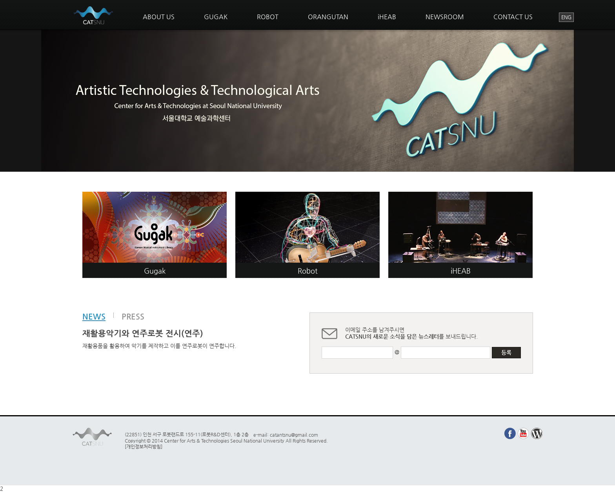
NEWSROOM (445, 16)
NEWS (94, 316)
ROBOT (267, 16)
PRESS (133, 316)
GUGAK (215, 16)
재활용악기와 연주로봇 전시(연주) (142, 333)
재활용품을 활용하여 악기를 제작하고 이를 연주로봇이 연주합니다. (159, 346)
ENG (566, 17)
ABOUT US (159, 16)
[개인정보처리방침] (143, 446)
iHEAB (387, 16)
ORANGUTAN (328, 16)
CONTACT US (513, 16)
